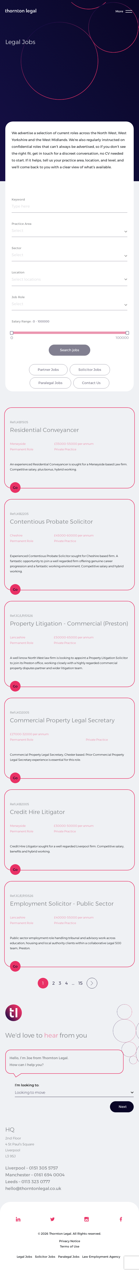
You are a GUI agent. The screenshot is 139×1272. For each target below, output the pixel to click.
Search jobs (69, 362)
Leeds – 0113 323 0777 (27, 1185)
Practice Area (21, 235)
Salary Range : (22, 333)
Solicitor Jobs (89, 381)
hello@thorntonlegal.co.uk (33, 1192)
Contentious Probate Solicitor (51, 520)
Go (15, 488)
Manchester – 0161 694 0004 (35, 1179)
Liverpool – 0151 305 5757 (31, 1172)
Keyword (18, 211)
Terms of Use (69, 1246)
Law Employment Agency (101, 1257)
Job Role (18, 309)
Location (18, 284)
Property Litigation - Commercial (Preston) (69, 622)
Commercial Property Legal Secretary (62, 719)
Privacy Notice (69, 1241)
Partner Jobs (48, 381)
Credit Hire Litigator (37, 810)
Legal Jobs (24, 1257)
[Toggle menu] (126, 11)
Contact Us (91, 395)
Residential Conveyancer (44, 428)
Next (123, 1107)
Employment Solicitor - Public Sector (62, 902)
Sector (16, 260)
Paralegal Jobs (50, 395)
